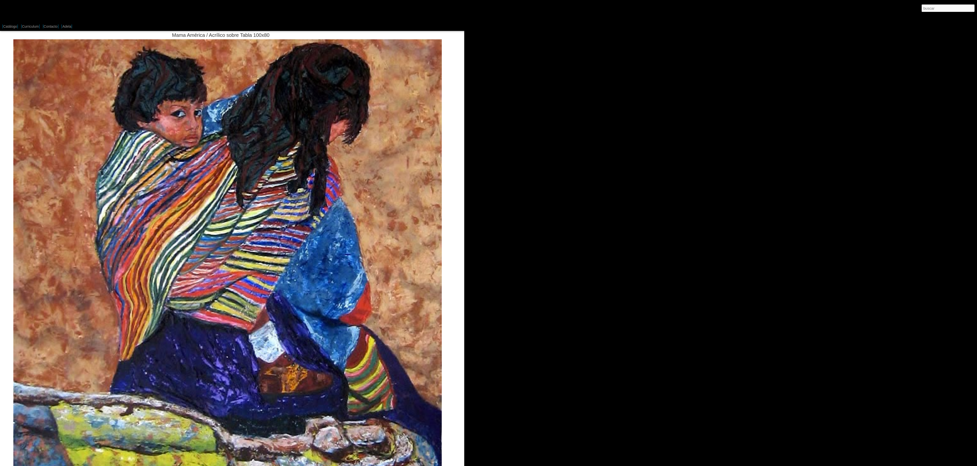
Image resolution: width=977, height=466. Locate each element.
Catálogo (10, 26)
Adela (66, 26)
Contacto (51, 26)
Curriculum (30, 26)
